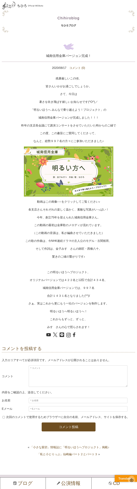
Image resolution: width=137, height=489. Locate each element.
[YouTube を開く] (48, 335)
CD (114, 483)
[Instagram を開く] (68, 335)
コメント (7, 376)
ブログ (23, 483)
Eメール (7, 408)
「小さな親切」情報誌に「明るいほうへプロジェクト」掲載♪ (69, 447)
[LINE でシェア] (62, 335)
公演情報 (68, 483)
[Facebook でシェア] (75, 335)
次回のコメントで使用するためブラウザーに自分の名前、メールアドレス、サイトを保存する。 (68, 417)
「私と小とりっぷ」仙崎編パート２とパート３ (67, 454)
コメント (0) (77, 67)
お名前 (6, 400)
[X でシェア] (55, 335)
